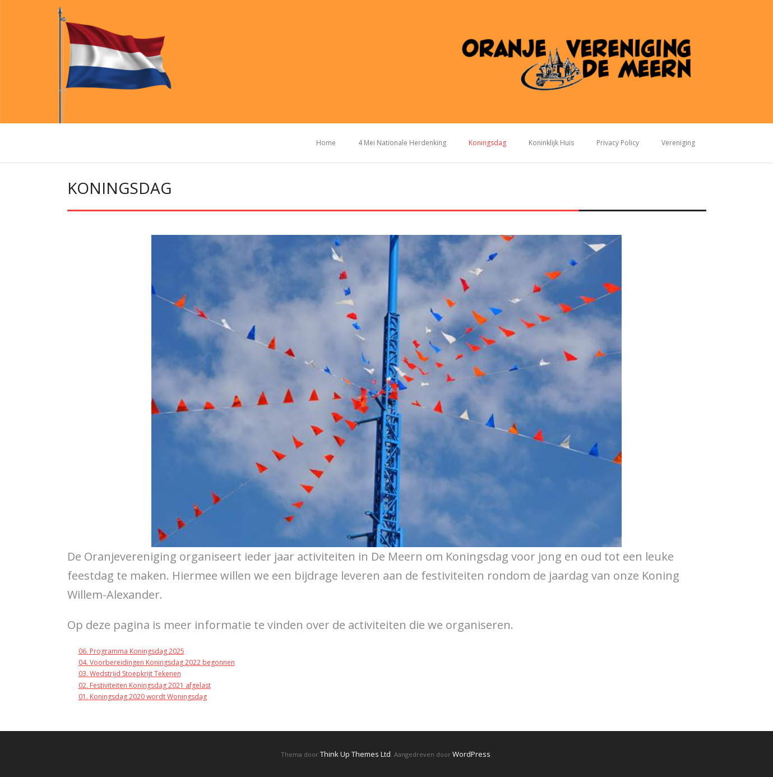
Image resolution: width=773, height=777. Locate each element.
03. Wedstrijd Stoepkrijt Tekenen (129, 673)
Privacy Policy (617, 142)
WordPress (471, 754)
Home (326, 142)
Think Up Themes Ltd (355, 754)
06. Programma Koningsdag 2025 (131, 651)
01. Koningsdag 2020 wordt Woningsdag (142, 696)
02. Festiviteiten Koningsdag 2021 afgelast (144, 685)
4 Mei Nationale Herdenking (402, 142)
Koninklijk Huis (551, 142)
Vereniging (678, 142)
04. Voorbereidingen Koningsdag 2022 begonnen (156, 662)
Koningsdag (487, 142)
